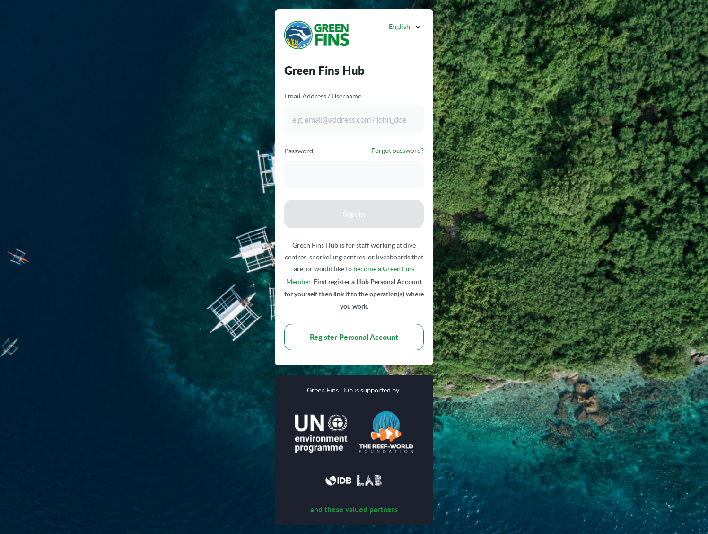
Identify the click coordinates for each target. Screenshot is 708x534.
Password (298, 151)
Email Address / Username (322, 96)
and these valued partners (354, 509)
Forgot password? (397, 150)
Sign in (354, 213)
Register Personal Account (354, 336)
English (399, 26)
